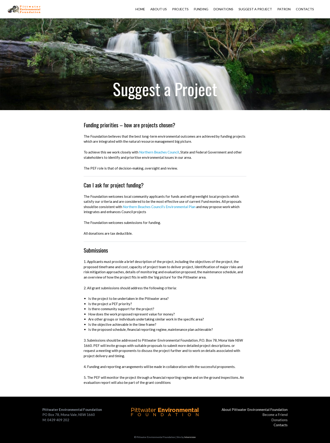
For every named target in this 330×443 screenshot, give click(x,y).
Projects (180, 9)
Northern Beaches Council (159, 152)
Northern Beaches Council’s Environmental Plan (159, 207)
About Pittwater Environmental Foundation (255, 409)
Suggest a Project (255, 9)
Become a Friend (275, 414)
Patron (284, 9)
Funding (201, 9)
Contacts (305, 9)
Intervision (190, 437)
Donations (223, 9)
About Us (158, 9)
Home (140, 9)
